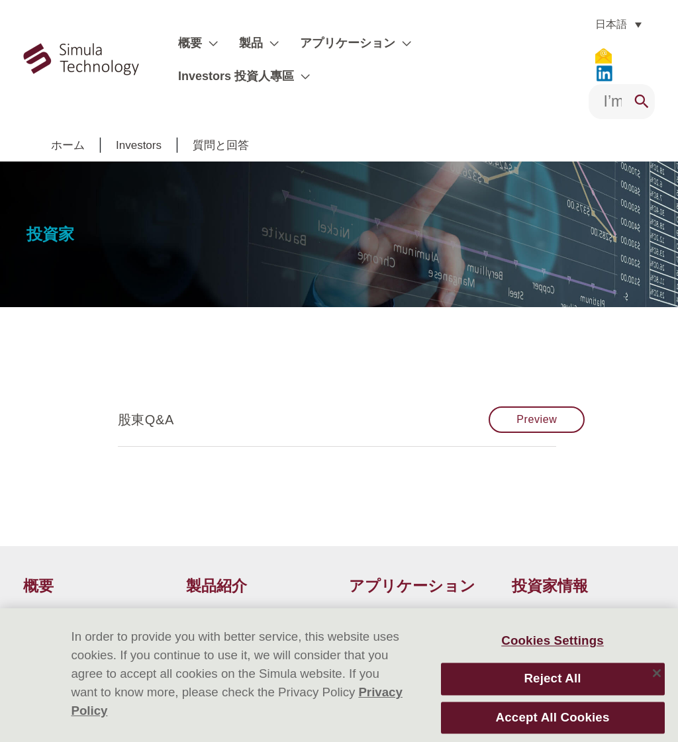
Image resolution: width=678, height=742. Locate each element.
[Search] (642, 85)
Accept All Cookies (553, 717)
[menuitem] (610, 24)
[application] (208, 51)
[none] (610, 24)
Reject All (552, 679)
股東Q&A (146, 403)
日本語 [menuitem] (602, 24)
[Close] (656, 673)
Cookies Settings (552, 640)
